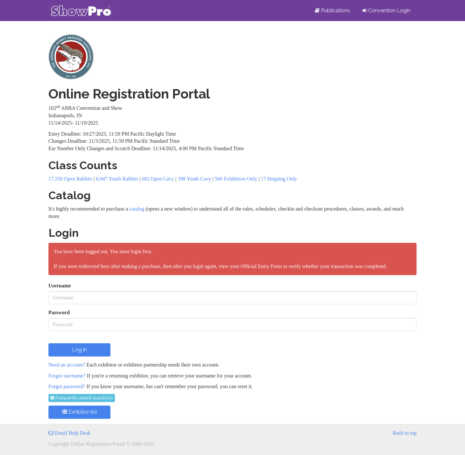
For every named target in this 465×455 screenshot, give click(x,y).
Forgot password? (66, 386)
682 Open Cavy (158, 178)
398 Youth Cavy (194, 178)
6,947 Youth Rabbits (117, 178)
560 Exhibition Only (236, 178)
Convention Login (386, 10)
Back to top (405, 433)
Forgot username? (67, 375)
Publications (332, 10)
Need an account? (66, 364)
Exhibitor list (79, 412)
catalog (136, 209)
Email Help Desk (69, 433)
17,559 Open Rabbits (70, 178)
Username (59, 285)
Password (59, 312)
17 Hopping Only (279, 178)
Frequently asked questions (81, 397)
